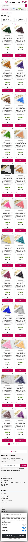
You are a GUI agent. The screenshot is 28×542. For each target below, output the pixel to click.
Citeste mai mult (6, 521)
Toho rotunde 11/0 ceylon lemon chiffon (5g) (7, 247)
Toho (6, 12)
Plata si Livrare (4, 502)
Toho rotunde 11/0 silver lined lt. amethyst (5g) (7, 422)
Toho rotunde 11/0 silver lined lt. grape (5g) (20, 422)
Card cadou (3, 493)
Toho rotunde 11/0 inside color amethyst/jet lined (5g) (20, 283)
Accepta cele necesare (14, 538)
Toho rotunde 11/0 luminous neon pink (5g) (7, 212)
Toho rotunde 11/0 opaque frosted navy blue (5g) (7, 318)
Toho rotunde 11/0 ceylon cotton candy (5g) (7, 353)
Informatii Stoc (4, 498)
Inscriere (24, 465)
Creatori (12, 9)
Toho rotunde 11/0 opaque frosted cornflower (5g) (20, 108)
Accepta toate (20, 535)
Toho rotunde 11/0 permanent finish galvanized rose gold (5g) (20, 177)
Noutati (18, 9)
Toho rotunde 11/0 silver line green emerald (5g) (7, 38)
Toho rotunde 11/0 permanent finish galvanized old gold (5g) (7, 73)
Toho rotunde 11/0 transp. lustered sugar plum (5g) (20, 388)
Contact (14, 451)
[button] (2, 2)
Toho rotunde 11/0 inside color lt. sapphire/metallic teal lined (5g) (20, 247)
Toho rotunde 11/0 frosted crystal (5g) (7, 177)
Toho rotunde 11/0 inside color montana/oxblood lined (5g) (20, 38)
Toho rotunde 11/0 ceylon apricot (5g (20, 353)
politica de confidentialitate (13, 470)
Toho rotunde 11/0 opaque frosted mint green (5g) (7, 143)
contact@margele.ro (7, 478)
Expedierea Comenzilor (6, 500)
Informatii (23, 9)
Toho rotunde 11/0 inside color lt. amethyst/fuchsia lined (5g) (7, 283)
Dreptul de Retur (5, 495)
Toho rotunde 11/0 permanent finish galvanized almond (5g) (7, 108)
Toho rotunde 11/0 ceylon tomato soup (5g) (20, 212)
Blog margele (4, 511)
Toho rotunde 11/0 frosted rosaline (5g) (20, 143)
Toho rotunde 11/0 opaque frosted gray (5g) (20, 318)
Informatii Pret (4, 496)
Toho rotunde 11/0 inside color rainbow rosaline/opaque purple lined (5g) (20, 73)
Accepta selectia (8, 535)
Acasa (2, 12)
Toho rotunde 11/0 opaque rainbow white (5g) (7, 388)
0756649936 (5, 480)
